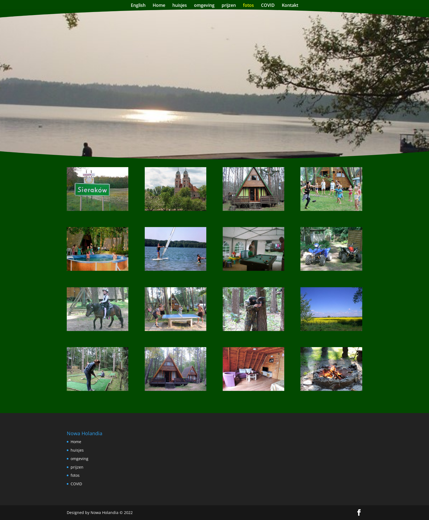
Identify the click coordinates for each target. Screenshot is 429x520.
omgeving (204, 5)
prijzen (229, 5)
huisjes (179, 5)
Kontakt (290, 5)
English (138, 5)
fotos (248, 5)
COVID (268, 5)
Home (159, 5)
